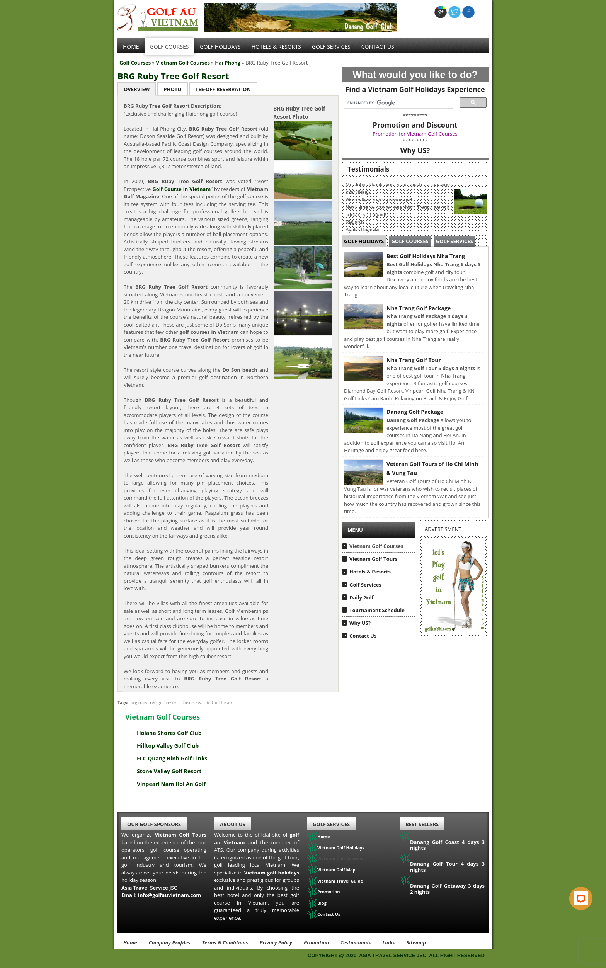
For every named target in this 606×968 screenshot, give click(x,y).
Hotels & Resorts (276, 46)
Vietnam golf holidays (271, 872)
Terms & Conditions (225, 942)
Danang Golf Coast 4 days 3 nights (447, 845)
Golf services (331, 46)
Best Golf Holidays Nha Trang (425, 256)
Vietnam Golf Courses (183, 62)
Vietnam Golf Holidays (340, 848)
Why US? (360, 622)
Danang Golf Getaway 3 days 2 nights (447, 888)
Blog (322, 903)
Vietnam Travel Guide (340, 881)
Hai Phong (227, 62)
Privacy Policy (276, 942)
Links (388, 942)
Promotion (328, 892)
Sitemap (416, 942)
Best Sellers (422, 824)
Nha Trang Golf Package (418, 308)
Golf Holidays (220, 46)
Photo (172, 89)
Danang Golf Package (414, 411)
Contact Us (377, 46)
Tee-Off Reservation (223, 89)
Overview (137, 89)
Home (131, 46)
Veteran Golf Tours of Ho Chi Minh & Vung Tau (432, 468)
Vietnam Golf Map (336, 870)
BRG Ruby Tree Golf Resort (173, 76)
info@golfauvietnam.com (169, 894)
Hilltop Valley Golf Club (168, 745)
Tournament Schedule (377, 610)
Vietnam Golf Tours (373, 558)
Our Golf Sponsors (154, 824)
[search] (395, 102)
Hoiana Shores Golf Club (169, 733)
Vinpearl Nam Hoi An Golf (171, 784)
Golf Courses (169, 46)
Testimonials (355, 942)
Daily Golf (361, 597)
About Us (232, 824)
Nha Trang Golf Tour (413, 360)
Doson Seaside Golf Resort (207, 702)
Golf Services (454, 241)
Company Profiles (170, 942)
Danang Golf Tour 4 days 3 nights (447, 866)
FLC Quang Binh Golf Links (172, 758)
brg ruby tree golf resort (154, 702)
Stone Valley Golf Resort (169, 771)
